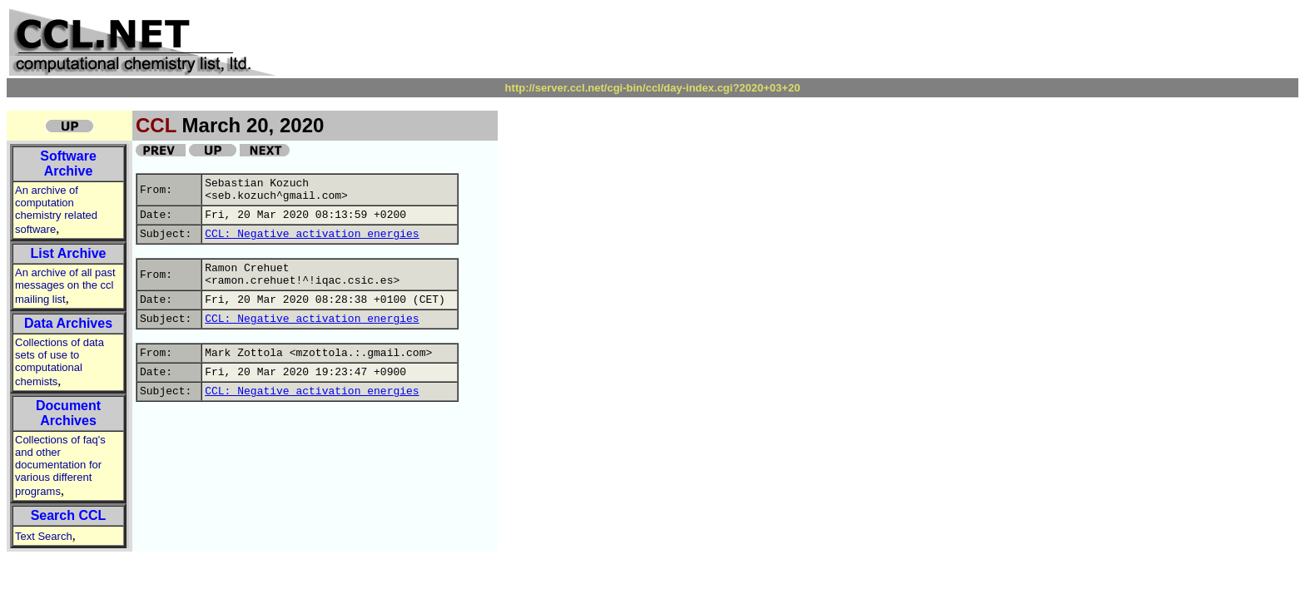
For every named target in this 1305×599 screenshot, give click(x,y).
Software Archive (68, 163)
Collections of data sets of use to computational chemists (59, 362)
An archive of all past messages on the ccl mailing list (65, 285)
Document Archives (68, 413)
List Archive (69, 253)
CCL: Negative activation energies (312, 234)
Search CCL (69, 515)
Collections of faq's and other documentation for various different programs (60, 465)
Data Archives (68, 323)
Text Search (43, 536)
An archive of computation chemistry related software (56, 209)
